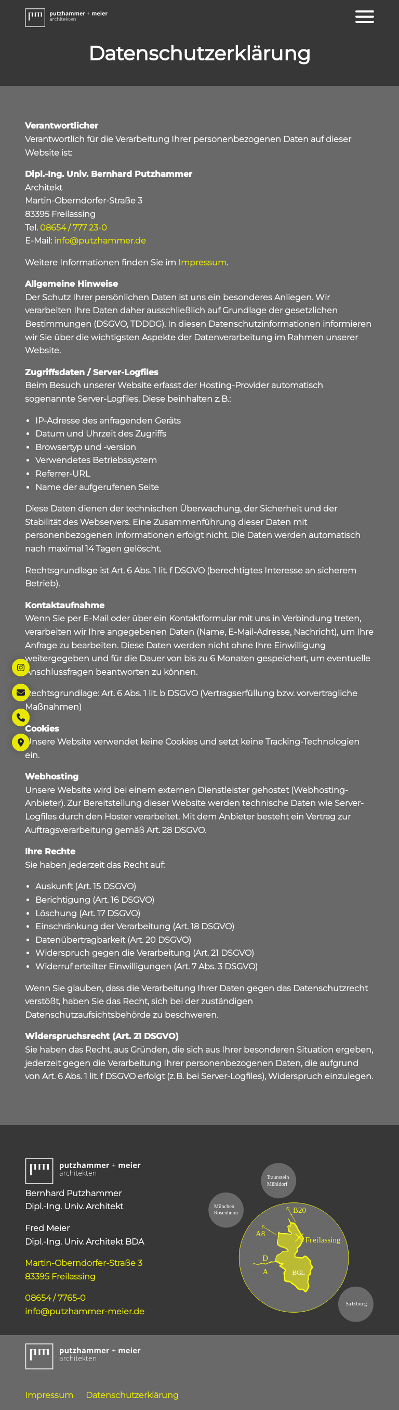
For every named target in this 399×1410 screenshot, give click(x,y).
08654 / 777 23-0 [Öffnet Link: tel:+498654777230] (73, 228)
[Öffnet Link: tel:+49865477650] (20, 717)
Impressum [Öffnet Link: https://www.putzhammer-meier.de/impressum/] (202, 262)
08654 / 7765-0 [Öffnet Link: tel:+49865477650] (55, 1298)
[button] (66, 16)
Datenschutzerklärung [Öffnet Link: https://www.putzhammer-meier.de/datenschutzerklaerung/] (132, 1395)
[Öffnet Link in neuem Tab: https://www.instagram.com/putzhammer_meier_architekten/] (20, 667)
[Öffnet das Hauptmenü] (364, 16)
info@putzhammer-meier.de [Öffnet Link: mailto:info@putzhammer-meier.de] (84, 1311)
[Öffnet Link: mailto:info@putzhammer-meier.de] (20, 692)
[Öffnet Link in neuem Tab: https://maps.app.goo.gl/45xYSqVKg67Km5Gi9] (20, 742)
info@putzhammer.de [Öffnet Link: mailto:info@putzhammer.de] (100, 241)
